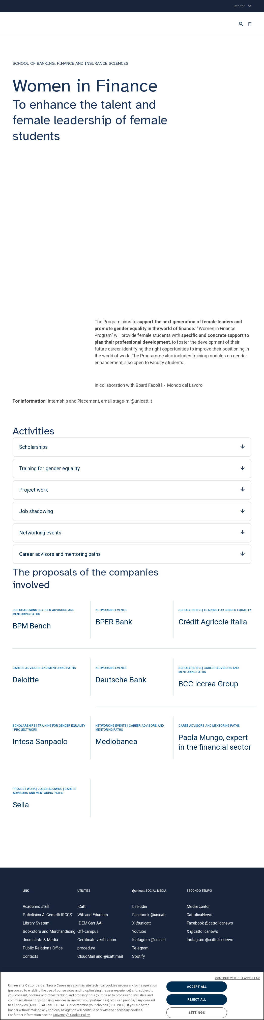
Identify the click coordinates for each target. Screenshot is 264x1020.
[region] (132, 996)
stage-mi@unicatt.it (132, 402)
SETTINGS (197, 1012)
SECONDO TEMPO (199, 892)
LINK (26, 892)
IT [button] (249, 24)
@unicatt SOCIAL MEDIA (149, 892)
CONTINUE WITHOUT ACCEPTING (237, 978)
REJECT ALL (196, 999)
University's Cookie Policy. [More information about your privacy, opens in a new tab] (71, 1015)
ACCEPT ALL (197, 987)
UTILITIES (84, 892)
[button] (241, 24)
